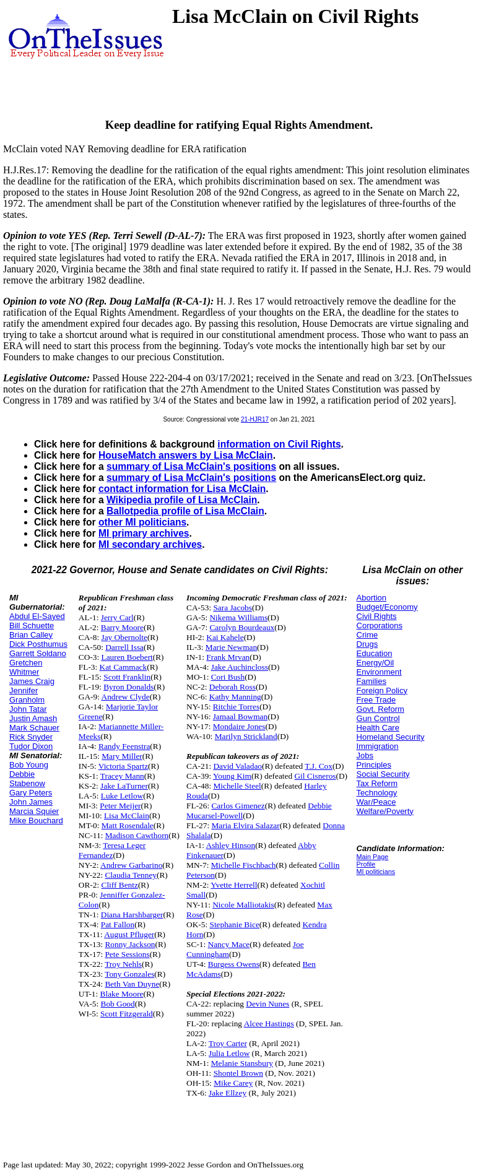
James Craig (31, 681)
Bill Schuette (31, 625)
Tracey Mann (122, 776)
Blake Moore (122, 993)
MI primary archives (143, 533)
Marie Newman (231, 647)
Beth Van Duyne (132, 984)
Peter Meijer (120, 805)
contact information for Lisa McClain (182, 488)
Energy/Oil (375, 662)
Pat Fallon (117, 924)
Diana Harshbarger (132, 914)
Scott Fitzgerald (126, 1013)
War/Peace (376, 802)
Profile (366, 864)
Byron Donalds (128, 686)
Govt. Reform (380, 709)
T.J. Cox (318, 766)
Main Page (373, 856)
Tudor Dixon (31, 746)
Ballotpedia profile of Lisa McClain (185, 511)
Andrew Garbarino (131, 865)
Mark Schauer (34, 727)
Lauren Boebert (127, 657)
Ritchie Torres (236, 706)
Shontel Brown (238, 1073)
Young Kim (232, 776)
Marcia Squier (34, 811)
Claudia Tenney (131, 875)
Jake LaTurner (124, 785)
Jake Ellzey (227, 1092)
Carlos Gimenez (237, 805)
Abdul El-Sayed (37, 616)
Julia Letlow (229, 1053)
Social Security (383, 774)
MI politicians (376, 871)
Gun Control (378, 718)
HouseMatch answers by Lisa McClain (185, 455)
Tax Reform (377, 783)
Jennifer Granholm (27, 695)
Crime (367, 634)
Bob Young (28, 764)
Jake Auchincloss (239, 667)
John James (31, 802)
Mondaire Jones (239, 726)
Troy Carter (228, 1043)
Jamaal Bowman (240, 716)
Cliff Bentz (120, 884)
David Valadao (237, 766)
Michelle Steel (237, 785)
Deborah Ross (232, 686)
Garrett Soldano (37, 653)
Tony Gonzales (129, 974)
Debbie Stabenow (27, 778)
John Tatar (27, 709)
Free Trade (376, 699)
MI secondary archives (150, 544)
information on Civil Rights (279, 444)
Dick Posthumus (38, 644)
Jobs (365, 755)
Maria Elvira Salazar (245, 825)
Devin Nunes (267, 1003)
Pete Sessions (127, 954)
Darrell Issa (124, 647)
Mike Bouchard (36, 820)
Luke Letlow (122, 795)
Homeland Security (391, 737)
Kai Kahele (224, 637)
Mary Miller (122, 756)
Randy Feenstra (124, 746)
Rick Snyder (31, 737)
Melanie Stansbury (242, 1063)
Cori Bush (228, 677)
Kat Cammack (123, 667)
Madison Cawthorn (137, 835)
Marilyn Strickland (246, 736)
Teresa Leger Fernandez (112, 850)
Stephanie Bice (234, 924)
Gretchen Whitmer (25, 667)
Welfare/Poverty (385, 811)
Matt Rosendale (128, 825)
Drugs (367, 644)
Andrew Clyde (126, 696)
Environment (379, 672)
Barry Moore (122, 627)
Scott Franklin (126, 677)
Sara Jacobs (232, 607)
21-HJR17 (255, 419)
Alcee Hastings (269, 1023)
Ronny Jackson (130, 944)
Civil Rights (377, 616)
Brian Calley (31, 634)
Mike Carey (233, 1083)
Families (371, 681)
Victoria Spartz (123, 766)
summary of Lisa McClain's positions (191, 466)
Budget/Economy (387, 607)
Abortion (371, 597)
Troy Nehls (123, 964)
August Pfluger (129, 934)
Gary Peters (30, 792)
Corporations (379, 625)
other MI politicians (142, 522)
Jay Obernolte (124, 637)
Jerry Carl (117, 617)
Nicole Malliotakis (243, 904)
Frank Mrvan (228, 657)
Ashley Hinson (231, 845)
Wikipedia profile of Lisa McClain (181, 500)
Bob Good (118, 1003)
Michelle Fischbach (243, 865)
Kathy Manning (235, 696)
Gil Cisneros (315, 776)
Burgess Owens (233, 964)
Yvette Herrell (234, 884)
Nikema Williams (238, 617)
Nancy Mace (229, 944)
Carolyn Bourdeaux (241, 627)
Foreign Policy (382, 690)
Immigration (378, 746)
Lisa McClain (126, 815)
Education (375, 653)
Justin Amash (33, 718)
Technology (377, 792)
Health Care (378, 727)
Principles (374, 764)
